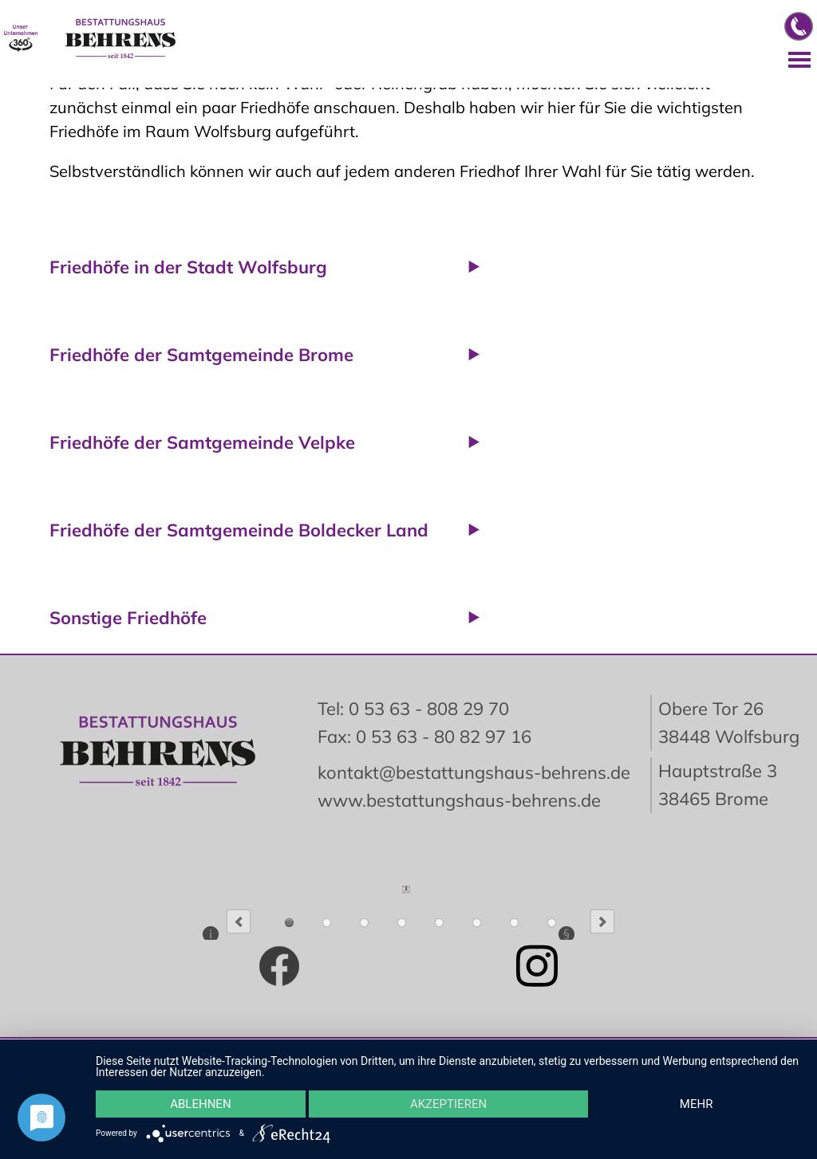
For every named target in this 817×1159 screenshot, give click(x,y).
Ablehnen (200, 1104)
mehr (696, 1104)
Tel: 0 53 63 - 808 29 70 (413, 708)
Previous (239, 921)
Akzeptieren (448, 1104)
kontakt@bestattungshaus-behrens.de (474, 772)
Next (602, 921)
